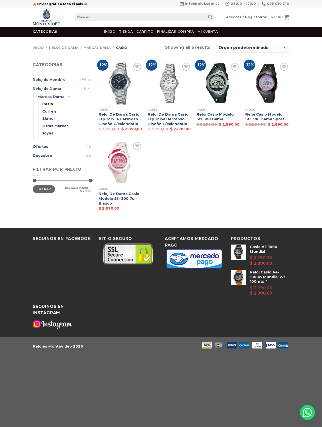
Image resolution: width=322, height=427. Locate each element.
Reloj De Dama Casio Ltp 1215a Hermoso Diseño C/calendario (168, 119)
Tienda (126, 31)
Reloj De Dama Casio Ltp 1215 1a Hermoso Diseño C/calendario (119, 119)
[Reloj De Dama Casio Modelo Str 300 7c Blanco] (121, 163)
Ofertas (40, 146)
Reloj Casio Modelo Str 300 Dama (215, 116)
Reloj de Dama (63, 48)
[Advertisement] (151, 390)
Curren (49, 111)
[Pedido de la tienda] (252, 48)
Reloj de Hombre (49, 79)
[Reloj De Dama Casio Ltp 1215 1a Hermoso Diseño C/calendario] (121, 84)
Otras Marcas (55, 126)
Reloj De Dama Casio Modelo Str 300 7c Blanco (119, 198)
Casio (47, 104)
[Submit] (210, 17)
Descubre (42, 155)
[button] (307, 412)
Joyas (47, 133)
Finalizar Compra (175, 31)
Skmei (48, 118)
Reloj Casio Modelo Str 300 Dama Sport (264, 116)
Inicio (109, 31)
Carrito (144, 31)
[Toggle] (89, 80)
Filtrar (43, 189)
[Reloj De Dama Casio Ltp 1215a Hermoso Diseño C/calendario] (170, 84)
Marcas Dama (97, 48)
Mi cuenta (207, 31)
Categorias (47, 31)
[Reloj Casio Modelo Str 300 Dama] (218, 84)
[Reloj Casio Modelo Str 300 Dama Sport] (267, 84)
